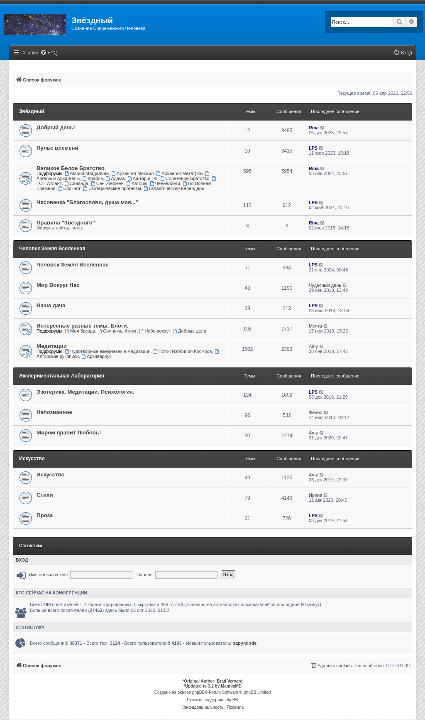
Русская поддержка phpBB (212, 700)
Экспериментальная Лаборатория (61, 376)
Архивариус (96, 356)
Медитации (52, 346)
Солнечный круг (117, 330)
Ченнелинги (165, 183)
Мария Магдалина (87, 173)
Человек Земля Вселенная (52, 249)
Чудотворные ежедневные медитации (107, 351)
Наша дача (51, 305)
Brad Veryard (229, 681)
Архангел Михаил (132, 173)
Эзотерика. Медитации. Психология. (85, 392)
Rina (314, 127)
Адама (115, 178)
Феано (315, 412)
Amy (313, 346)
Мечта (315, 325)
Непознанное (54, 412)
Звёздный (31, 111)
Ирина (315, 495)
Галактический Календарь (174, 188)
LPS (313, 147)
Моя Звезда (80, 330)
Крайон (92, 178)
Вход (22, 559)
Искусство (32, 458)
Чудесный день (325, 285)
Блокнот (69, 188)
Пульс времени (57, 148)
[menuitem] (49, 53)
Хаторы (136, 183)
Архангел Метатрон (179, 173)
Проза (45, 515)
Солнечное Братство (185, 178)
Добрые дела (189, 330)
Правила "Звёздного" (66, 222)
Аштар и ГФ (142, 178)
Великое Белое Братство (71, 168)
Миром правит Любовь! (69, 432)
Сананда (76, 183)
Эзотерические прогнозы (112, 188)
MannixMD (231, 686)
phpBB (198, 692)
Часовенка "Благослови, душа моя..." (87, 202)
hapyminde (244, 643)
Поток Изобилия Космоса (182, 351)
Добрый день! (56, 127)
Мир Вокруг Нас (58, 285)
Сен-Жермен (107, 183)
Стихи (45, 495)
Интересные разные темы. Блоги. (82, 326)
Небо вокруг (154, 330)
